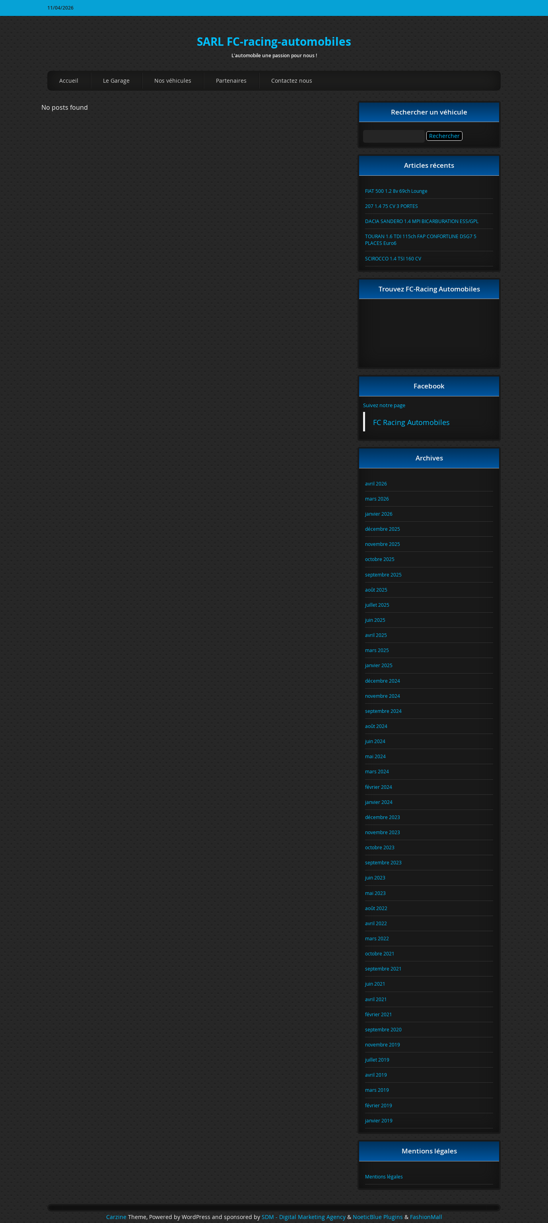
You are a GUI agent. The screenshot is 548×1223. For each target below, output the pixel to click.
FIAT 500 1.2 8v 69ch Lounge (396, 191)
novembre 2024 (382, 696)
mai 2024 (375, 756)
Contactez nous (291, 80)
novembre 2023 (382, 832)
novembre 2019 (382, 1044)
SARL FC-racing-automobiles (274, 41)
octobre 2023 (379, 847)
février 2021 (378, 1014)
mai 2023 (375, 893)
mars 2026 (377, 498)
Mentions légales (384, 1176)
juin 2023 (375, 877)
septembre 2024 (383, 711)
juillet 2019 (377, 1059)
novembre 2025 (382, 544)
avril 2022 (376, 923)
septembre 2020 (383, 1029)
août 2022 (376, 908)
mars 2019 (377, 1090)
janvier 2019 (379, 1120)
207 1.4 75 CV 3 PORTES (391, 206)
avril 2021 (376, 999)
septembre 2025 (383, 574)
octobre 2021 (379, 953)
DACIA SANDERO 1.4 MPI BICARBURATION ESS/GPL (421, 221)
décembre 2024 (382, 681)
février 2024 (378, 787)
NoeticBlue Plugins (378, 1217)
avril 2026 (376, 483)
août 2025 (376, 589)
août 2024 (376, 726)
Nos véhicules (172, 80)
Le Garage (116, 80)
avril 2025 (376, 635)
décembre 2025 (382, 529)
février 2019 (378, 1105)
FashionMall (426, 1217)
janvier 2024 (379, 802)
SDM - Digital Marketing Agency (304, 1217)
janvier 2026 (379, 514)
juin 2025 (375, 620)
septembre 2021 (383, 968)
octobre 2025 (379, 559)
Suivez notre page (384, 405)
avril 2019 (376, 1075)
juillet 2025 (377, 605)
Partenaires (231, 80)
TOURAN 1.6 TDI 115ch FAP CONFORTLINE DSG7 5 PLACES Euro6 (420, 239)
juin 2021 (375, 983)
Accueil (68, 80)
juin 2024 (375, 741)
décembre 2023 (382, 817)
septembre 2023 (383, 862)
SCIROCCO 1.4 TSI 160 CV (393, 258)
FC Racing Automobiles (411, 422)
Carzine (117, 1217)
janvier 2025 (379, 665)
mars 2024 (377, 771)
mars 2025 (377, 650)
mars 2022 (377, 938)
